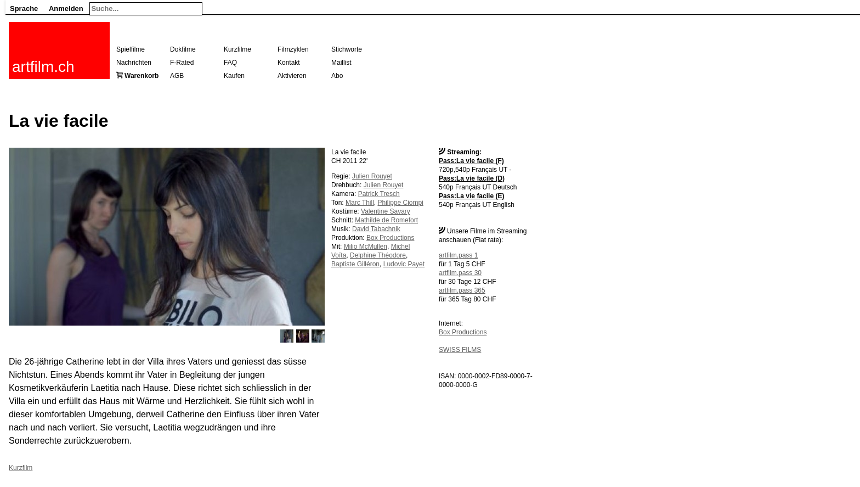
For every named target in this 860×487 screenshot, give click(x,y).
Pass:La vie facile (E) (471, 196)
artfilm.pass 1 (458, 255)
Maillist (341, 62)
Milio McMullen (365, 246)
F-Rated (182, 62)
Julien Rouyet (372, 176)
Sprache (24, 8)
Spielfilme (130, 49)
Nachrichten (133, 62)
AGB (177, 76)
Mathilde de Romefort (386, 220)
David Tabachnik (376, 229)
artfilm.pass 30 (460, 273)
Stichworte (346, 49)
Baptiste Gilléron (355, 264)
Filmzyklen (293, 49)
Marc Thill (360, 202)
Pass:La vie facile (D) (472, 178)
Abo (337, 76)
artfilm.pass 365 (462, 290)
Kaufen (234, 76)
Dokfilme (183, 49)
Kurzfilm (20, 468)
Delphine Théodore (378, 255)
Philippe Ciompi (400, 202)
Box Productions (462, 332)
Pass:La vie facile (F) (471, 161)
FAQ (230, 62)
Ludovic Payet (404, 264)
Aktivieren (292, 76)
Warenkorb (142, 76)
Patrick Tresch (379, 194)
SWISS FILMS (460, 350)
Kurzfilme (237, 49)
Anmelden (66, 8)
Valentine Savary (385, 211)
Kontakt (289, 62)
